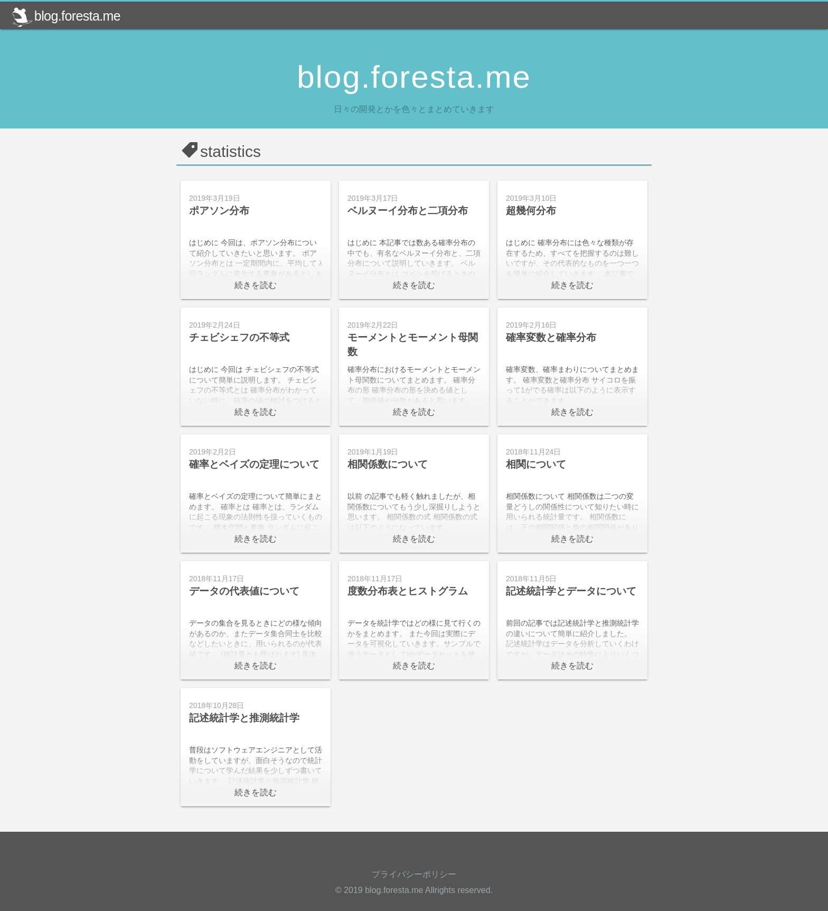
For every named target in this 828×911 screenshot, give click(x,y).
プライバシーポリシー (414, 874)
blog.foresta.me (66, 15)
